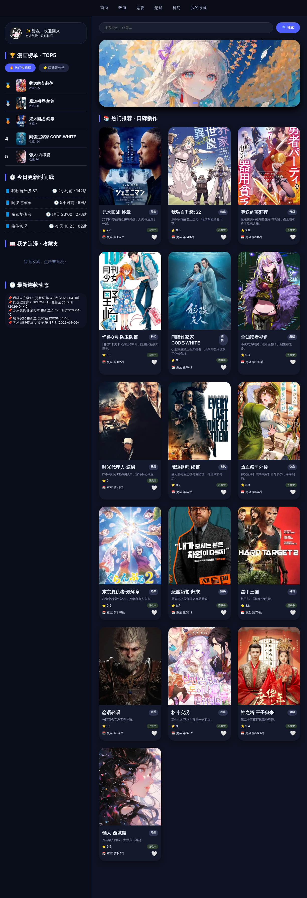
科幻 (177, 7)
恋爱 (140, 7)
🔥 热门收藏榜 (20, 68)
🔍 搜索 (288, 27)
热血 (122, 7)
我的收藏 (199, 7)
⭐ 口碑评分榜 (54, 68)
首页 (104, 7)
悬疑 (159, 7)
